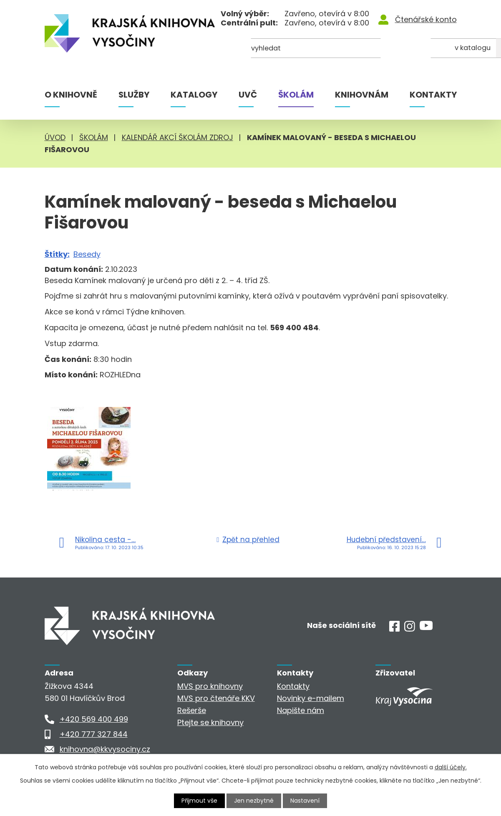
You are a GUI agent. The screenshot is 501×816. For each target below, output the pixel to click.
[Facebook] (394, 629)
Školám (296, 94)
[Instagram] (409, 629)
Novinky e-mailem (310, 698)
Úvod (55, 137)
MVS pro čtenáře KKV (216, 698)
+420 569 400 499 (94, 719)
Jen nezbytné (254, 800)
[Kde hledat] (415, 49)
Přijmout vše (199, 800)
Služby (133, 94)
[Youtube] (426, 627)
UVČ (248, 94)
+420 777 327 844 (94, 734)
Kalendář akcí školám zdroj (177, 137)
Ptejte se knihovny (210, 722)
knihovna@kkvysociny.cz (105, 749)
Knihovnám (361, 94)
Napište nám (300, 710)
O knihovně (71, 94)
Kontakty (433, 94)
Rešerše (191, 710)
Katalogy (194, 94)
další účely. (451, 767)
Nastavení (305, 800)
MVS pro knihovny (210, 686)
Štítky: (57, 254)
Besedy (87, 254)
